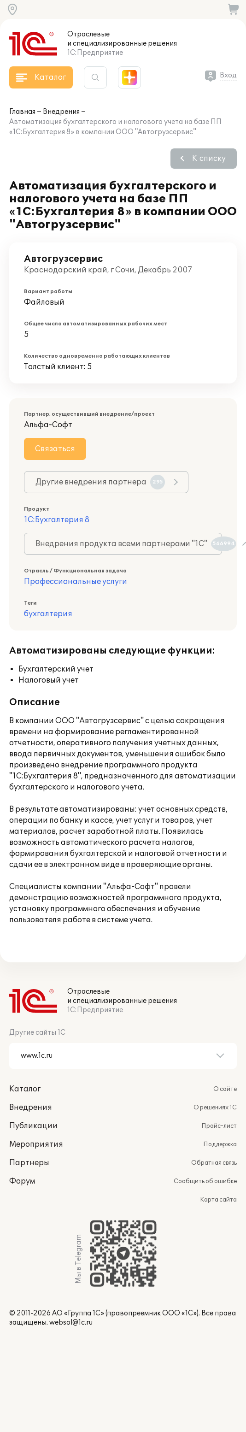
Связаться (55, 449)
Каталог (25, 1089)
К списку (209, 158)
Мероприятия (36, 1144)
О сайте (225, 1089)
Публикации (33, 1126)
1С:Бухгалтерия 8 (56, 519)
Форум (22, 1181)
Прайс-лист (219, 1126)
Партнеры (29, 1162)
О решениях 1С (215, 1107)
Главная (22, 112)
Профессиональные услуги (75, 581)
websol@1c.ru (71, 1322)
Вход (228, 75)
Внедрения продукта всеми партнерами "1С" (128, 543)
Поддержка (220, 1144)
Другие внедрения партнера (100, 482)
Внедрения (61, 112)
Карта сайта (218, 1199)
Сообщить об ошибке (205, 1181)
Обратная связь (214, 1163)
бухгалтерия (48, 614)
